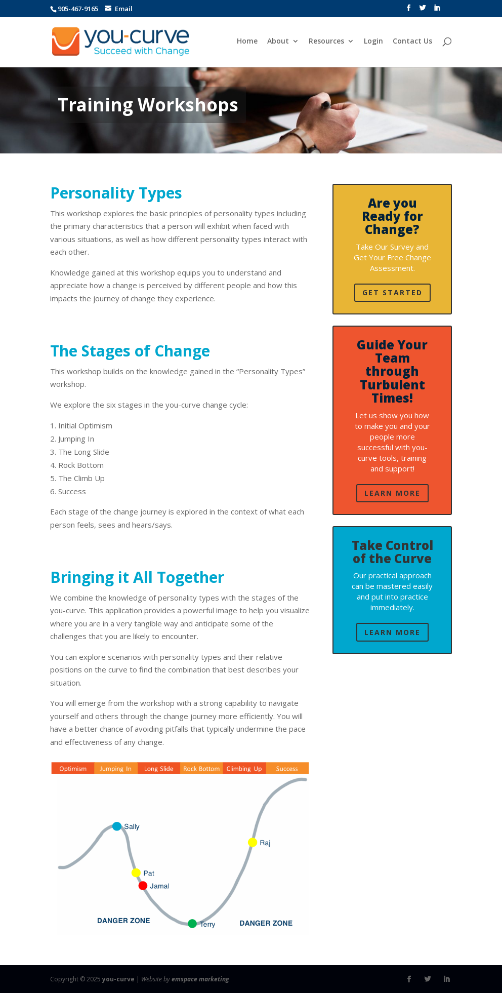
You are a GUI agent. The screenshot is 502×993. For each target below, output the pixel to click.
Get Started (392, 292)
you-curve (118, 979)
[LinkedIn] (437, 11)
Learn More (392, 493)
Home (246, 42)
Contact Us (412, 42)
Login (373, 42)
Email (124, 8)
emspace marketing (200, 979)
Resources (326, 42)
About (277, 42)
